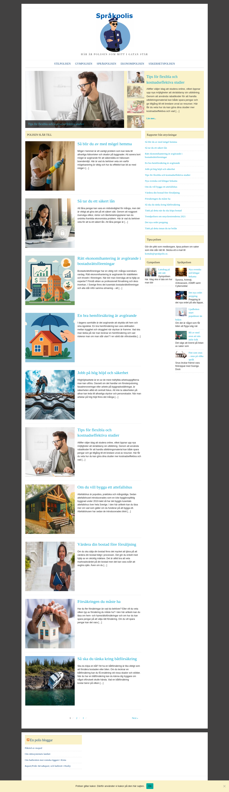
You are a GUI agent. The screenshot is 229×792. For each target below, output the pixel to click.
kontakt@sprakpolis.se (156, 253)
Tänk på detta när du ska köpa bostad (163, 210)
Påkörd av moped (33, 748)
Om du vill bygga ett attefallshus (105, 487)
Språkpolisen (106, 63)
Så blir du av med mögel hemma (105, 143)
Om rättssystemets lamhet (37, 753)
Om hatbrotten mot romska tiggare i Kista (45, 760)
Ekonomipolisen (132, 63)
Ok (149, 786)
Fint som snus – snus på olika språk (196, 356)
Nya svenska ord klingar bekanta (161, 180)
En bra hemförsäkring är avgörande (107, 315)
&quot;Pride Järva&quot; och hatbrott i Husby (48, 765)
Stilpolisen (62, 63)
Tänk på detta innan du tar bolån (161, 228)
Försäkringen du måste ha (99, 601)
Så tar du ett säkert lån (96, 201)
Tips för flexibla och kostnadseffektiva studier (56, 124)
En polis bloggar (41, 740)
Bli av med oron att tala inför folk (194, 336)
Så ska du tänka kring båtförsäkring (107, 658)
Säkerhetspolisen (162, 63)
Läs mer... (151, 118)
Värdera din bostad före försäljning (107, 544)
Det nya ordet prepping (156, 222)
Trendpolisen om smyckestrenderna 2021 (165, 216)
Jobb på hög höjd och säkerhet (103, 372)
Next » (135, 718)
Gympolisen (83, 63)
